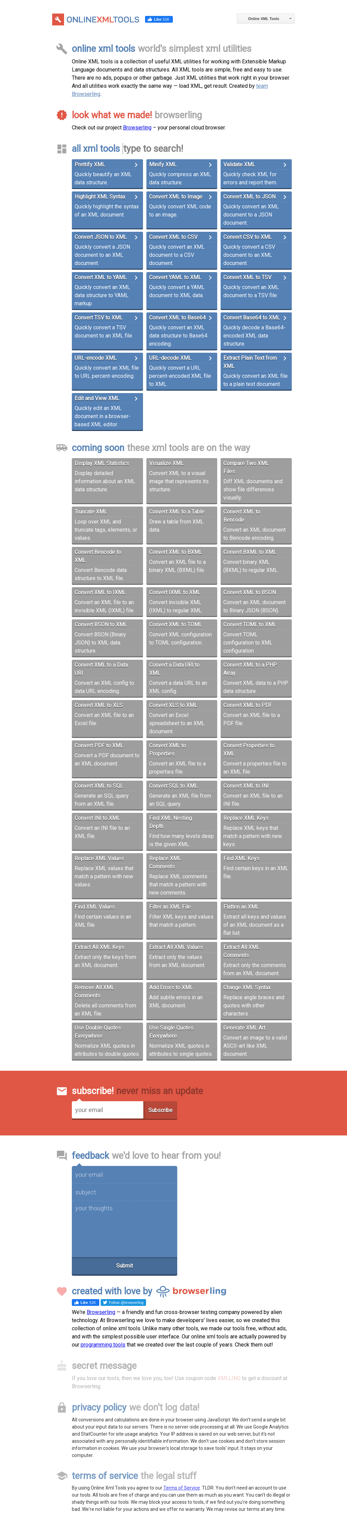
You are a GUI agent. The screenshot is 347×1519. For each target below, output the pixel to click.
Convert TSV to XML (99, 317)
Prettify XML (90, 164)
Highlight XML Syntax (100, 196)
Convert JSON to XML (101, 237)
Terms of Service (181, 1488)
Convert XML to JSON (249, 196)
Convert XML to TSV (247, 277)
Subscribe (160, 1110)
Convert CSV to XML (247, 237)
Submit (124, 1266)
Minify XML (163, 164)
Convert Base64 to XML (251, 317)
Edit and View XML (97, 398)
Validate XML (239, 164)
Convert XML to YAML (101, 277)
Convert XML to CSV (173, 237)
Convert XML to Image (175, 196)
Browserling (137, 127)
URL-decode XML (170, 358)
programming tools (103, 1344)
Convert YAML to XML (175, 277)
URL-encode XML (96, 358)
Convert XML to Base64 (177, 317)
